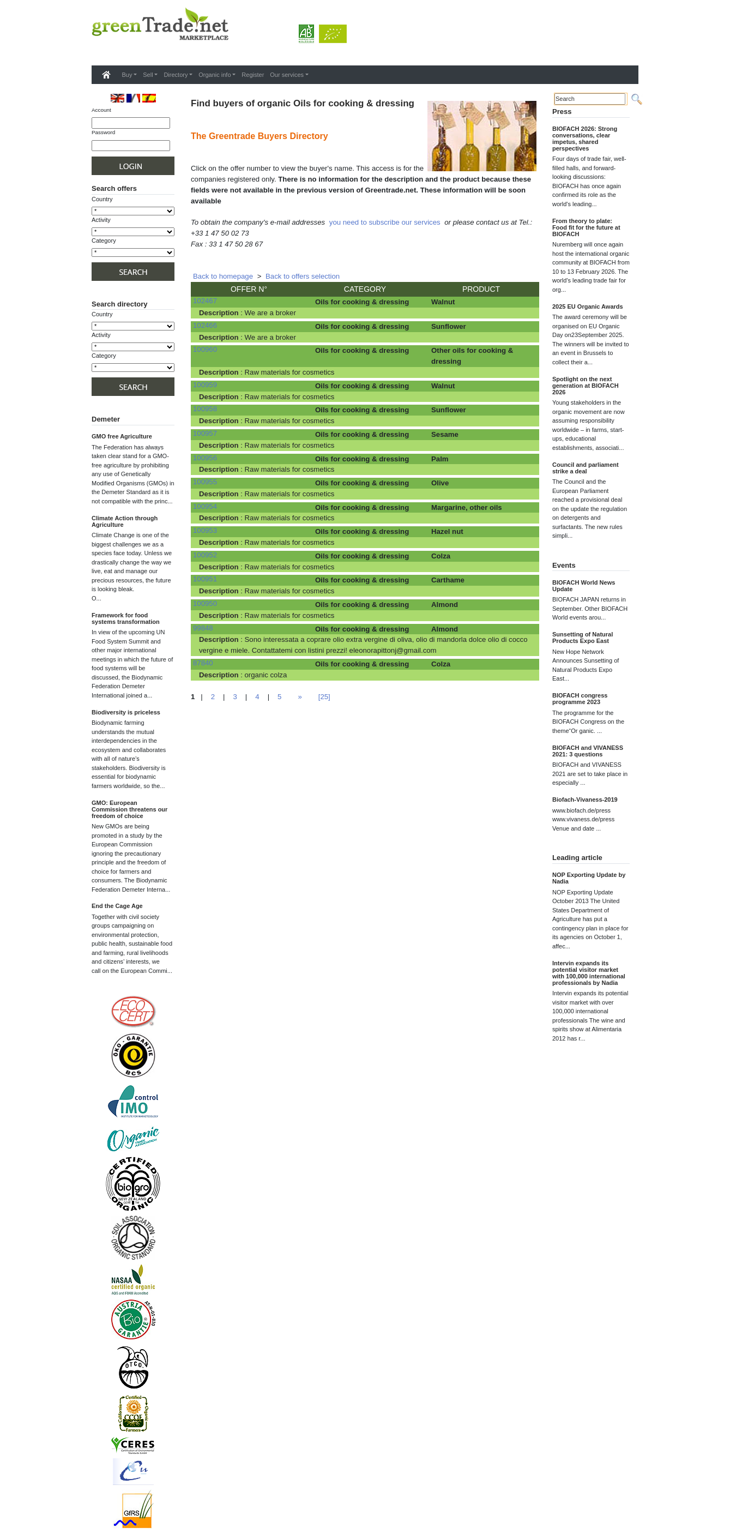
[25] (324, 697)
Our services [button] (287, 74)
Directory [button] (176, 74)
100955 (205, 482)
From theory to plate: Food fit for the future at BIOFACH (586, 227)
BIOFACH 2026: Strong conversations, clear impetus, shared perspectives (584, 138)
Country (102, 199)
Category (104, 240)
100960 (205, 349)
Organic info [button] (214, 74)
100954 (205, 506)
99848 (203, 628)
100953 (205, 530)
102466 (205, 325)
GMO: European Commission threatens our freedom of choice (129, 809)
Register (253, 74)
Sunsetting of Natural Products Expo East (582, 637)
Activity (101, 220)
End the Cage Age (117, 906)
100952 (205, 555)
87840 (203, 663)
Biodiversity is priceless (126, 712)
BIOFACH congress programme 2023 (579, 698)
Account (101, 110)
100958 (205, 409)
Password (103, 132)
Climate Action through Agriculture (125, 521)
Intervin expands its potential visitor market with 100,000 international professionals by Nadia (588, 973)
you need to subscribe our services (385, 222)
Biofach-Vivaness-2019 (585, 799)
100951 (205, 579)
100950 (205, 603)
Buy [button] (127, 74)
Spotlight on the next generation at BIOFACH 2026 (585, 385)
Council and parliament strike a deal (585, 467)
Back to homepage (223, 276)
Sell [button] (148, 74)
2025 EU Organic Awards (587, 306)
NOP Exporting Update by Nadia (588, 878)
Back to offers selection (303, 276)
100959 (205, 385)
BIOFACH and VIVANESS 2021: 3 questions (587, 751)
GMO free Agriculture (122, 436)
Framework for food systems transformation (126, 618)
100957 (205, 433)
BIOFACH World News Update (583, 585)
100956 (205, 458)
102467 (205, 301)
